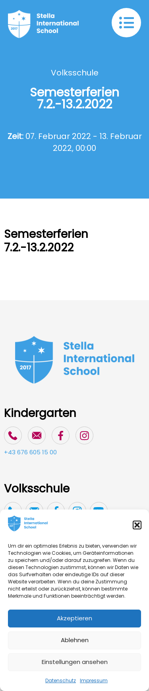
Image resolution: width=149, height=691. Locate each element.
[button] (137, 525)
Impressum (94, 680)
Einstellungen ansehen (75, 662)
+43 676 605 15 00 (30, 452)
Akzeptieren (74, 618)
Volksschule (75, 72)
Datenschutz (60, 680)
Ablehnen (75, 640)
